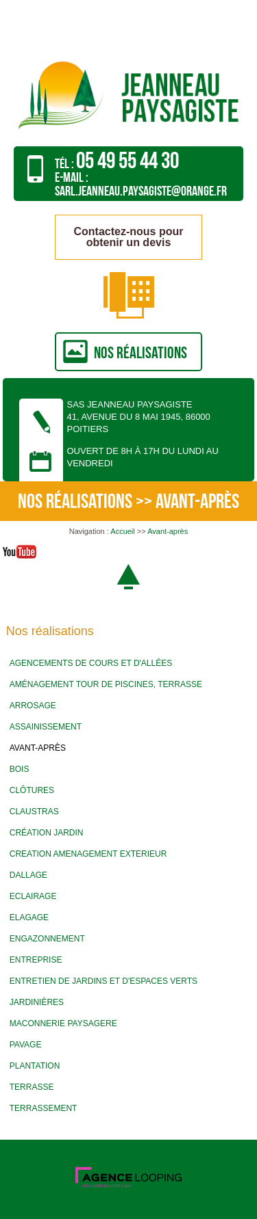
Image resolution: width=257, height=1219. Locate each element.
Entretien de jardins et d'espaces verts (103, 981)
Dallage (28, 875)
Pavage (26, 1044)
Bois (19, 769)
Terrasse (32, 1087)
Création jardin (47, 833)
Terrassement (43, 1108)
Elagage (29, 917)
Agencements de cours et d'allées (91, 663)
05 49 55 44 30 (127, 161)
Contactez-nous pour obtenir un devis (129, 237)
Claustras (34, 811)
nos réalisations (140, 353)
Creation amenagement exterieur (88, 854)
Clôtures (32, 790)
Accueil (122, 531)
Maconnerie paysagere (63, 1023)
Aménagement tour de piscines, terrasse (106, 684)
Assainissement (46, 727)
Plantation (35, 1066)
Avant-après (167, 531)
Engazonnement (47, 938)
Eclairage (33, 896)
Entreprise (36, 960)
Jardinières (37, 1002)
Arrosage (33, 705)
